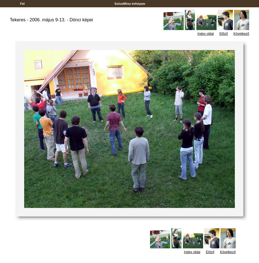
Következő (241, 34)
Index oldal (205, 34)
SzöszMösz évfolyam (130, 3)
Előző (223, 34)
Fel (22, 3)
